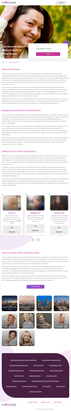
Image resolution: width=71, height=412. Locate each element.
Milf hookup (47, 386)
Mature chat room (35, 391)
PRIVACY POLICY (33, 402)
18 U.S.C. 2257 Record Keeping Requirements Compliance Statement (45, 407)
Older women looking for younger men (23, 360)
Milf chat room (38, 365)
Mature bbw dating (55, 365)
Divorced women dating (16, 371)
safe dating (57, 402)
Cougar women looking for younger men (45, 381)
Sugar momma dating (19, 381)
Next (48, 54)
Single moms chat (35, 376)
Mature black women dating (51, 360)
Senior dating (18, 376)
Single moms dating (56, 371)
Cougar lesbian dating (29, 386)
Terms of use (45, 402)
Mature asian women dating (18, 365)
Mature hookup (11, 386)
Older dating (60, 386)
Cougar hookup (51, 376)
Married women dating (36, 371)
